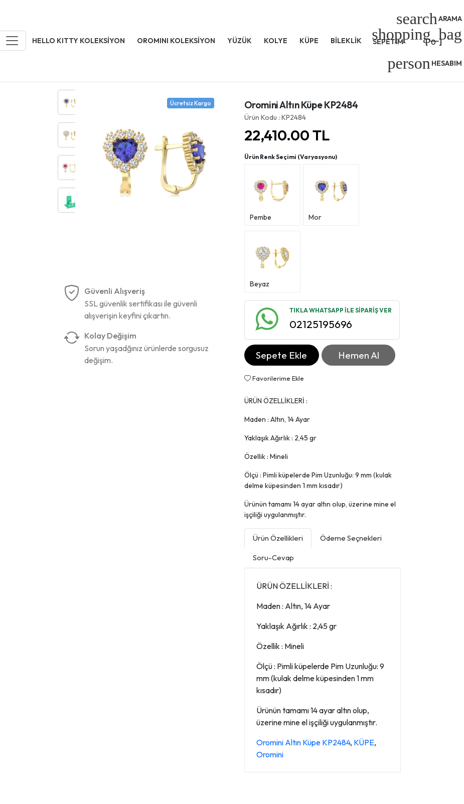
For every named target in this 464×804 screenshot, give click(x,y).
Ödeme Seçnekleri (351, 538)
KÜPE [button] (309, 40)
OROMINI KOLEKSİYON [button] (176, 40)
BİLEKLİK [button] (346, 40)
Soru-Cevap (273, 557)
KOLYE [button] (275, 40)
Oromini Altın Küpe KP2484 (303, 742)
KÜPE (364, 742)
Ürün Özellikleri (278, 538)
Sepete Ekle (281, 355)
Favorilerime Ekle (274, 378)
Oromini (269, 754)
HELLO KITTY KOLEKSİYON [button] (78, 40)
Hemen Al (358, 355)
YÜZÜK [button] (239, 40)
